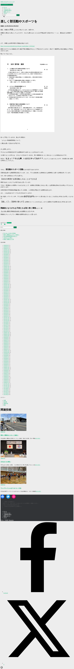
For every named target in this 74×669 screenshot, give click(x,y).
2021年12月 (6, 317)
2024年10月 (6, 269)
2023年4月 (6, 295)
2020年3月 (6, 346)
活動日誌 (9, 222)
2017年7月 (6, 391)
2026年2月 (6, 246)
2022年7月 (6, 307)
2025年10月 (6, 252)
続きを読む (37, 438)
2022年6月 (6, 308)
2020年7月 (6, 340)
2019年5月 (6, 359)
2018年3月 (6, 379)
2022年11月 (6, 301)
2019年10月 (6, 352)
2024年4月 (6, 278)
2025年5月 (6, 258)
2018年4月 (6, 377)
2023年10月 (6, 287)
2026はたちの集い (8, 237)
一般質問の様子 (7, 10)
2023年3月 (6, 296)
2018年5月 (6, 376)
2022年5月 (6, 310)
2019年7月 (6, 356)
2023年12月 (6, 284)
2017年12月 (6, 383)
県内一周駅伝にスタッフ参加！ (11, 234)
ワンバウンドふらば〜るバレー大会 (11, 488)
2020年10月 (6, 335)
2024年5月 (6, 277)
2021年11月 (6, 319)
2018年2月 (6, 380)
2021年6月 (6, 326)
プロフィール (6, 8)
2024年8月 (6, 272)
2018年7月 (6, 373)
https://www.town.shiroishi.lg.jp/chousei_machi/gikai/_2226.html (18, 46)
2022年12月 (6, 299)
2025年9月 (6, 254)
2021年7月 (6, 325)
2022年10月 (6, 302)
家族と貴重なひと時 (8, 239)
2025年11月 (6, 251)
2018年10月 (6, 368)
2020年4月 (6, 344)
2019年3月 (6, 362)
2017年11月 (6, 385)
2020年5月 (6, 343)
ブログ (5, 13)
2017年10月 (6, 387)
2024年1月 (6, 283)
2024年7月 (6, 274)
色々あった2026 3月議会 (9, 233)
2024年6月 (6, 275)
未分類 (5, 401)
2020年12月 (6, 332)
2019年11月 (6, 350)
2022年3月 (6, 313)
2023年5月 (6, 293)
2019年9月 (6, 353)
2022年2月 (6, 314)
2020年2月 (6, 347)
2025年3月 (6, 261)
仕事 (4, 400)
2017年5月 (6, 394)
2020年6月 (6, 341)
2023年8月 (6, 290)
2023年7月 (6, 292)
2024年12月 (6, 266)
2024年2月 (6, 281)
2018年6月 (6, 374)
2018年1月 (6, 382)
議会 (4, 405)
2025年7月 (6, 255)
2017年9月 (6, 388)
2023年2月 (6, 298)
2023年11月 (6, 286)
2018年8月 (6, 371)
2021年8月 (6, 323)
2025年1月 (6, 265)
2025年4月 (6, 260)
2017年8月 (6, 390)
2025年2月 (6, 263)
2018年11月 (6, 367)
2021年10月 (6, 320)
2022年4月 (6, 311)
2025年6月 (6, 257)
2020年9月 (6, 337)
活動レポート (6, 11)
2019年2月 (6, 364)
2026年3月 (6, 245)
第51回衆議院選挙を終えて (10, 236)
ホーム (5, 7)
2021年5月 (6, 328)
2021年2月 (6, 329)
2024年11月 (6, 268)
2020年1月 (6, 349)
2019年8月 (6, 355)
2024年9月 (6, 271)
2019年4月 (6, 361)
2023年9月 (6, 289)
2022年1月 (6, 316)
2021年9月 (6, 322)
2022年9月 (6, 304)
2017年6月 (6, 393)
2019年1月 (6, 365)
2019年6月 (6, 358)
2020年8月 (6, 338)
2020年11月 (6, 334)
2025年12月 (6, 249)
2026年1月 (6, 248)
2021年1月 (6, 331)
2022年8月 (6, 305)
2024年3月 (6, 280)
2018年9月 (6, 370)
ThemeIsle (11, 520)
